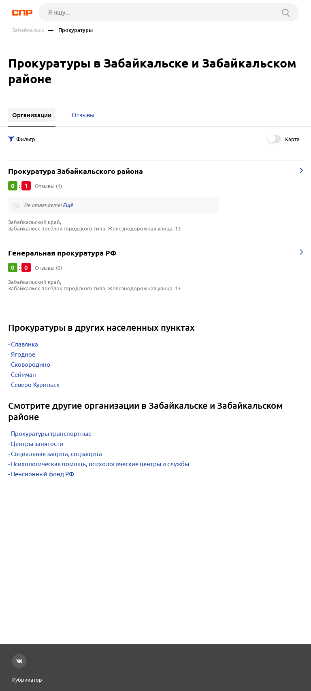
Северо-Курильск (35, 385)
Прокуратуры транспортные (51, 434)
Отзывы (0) (48, 267)
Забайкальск (28, 30)
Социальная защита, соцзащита (56, 454)
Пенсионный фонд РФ (42, 474)
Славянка (24, 344)
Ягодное (23, 354)
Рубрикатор (27, 679)
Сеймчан (23, 375)
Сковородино (30, 364)
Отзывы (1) (48, 186)
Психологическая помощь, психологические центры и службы (100, 464)
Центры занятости (37, 444)
